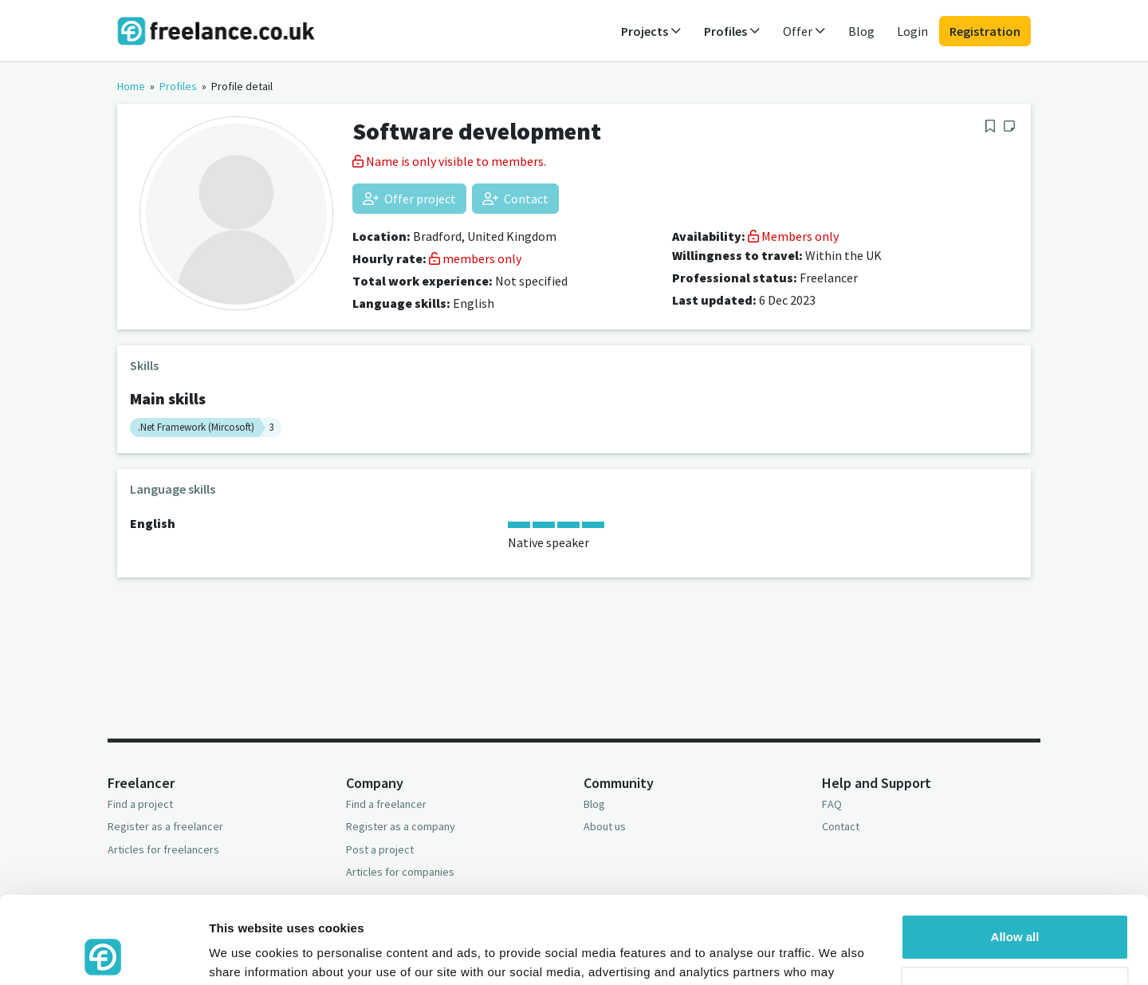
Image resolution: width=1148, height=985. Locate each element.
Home (131, 86)
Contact (515, 199)
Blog (861, 31)
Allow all (1015, 855)
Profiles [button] (732, 31)
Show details (246, 953)
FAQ (832, 804)
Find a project (140, 804)
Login (912, 31)
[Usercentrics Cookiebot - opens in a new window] (103, 954)
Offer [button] (804, 31)
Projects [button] (651, 31)
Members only (793, 236)
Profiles (178, 86)
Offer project (409, 199)
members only (475, 258)
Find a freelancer (386, 804)
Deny (1015, 907)
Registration (984, 31)
